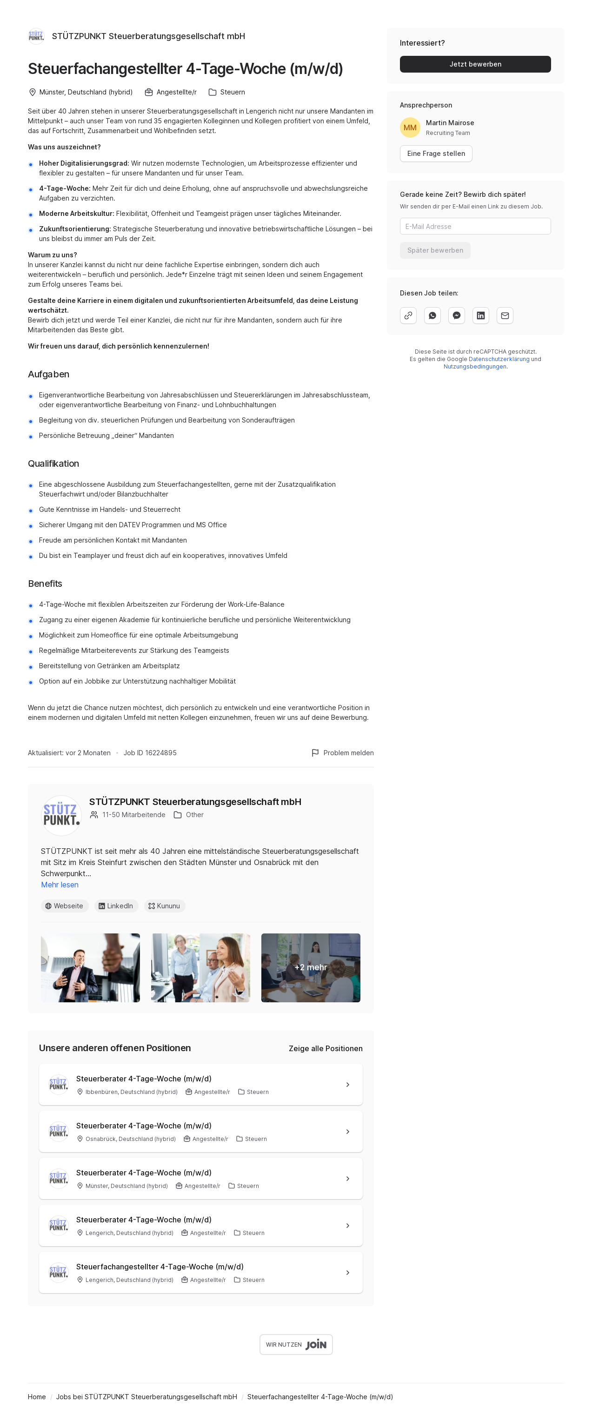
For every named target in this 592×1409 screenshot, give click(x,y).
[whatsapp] (432, 315)
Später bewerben (435, 250)
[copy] (408, 315)
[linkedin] (480, 315)
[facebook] (456, 315)
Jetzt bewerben (475, 64)
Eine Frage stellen (436, 153)
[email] (505, 315)
